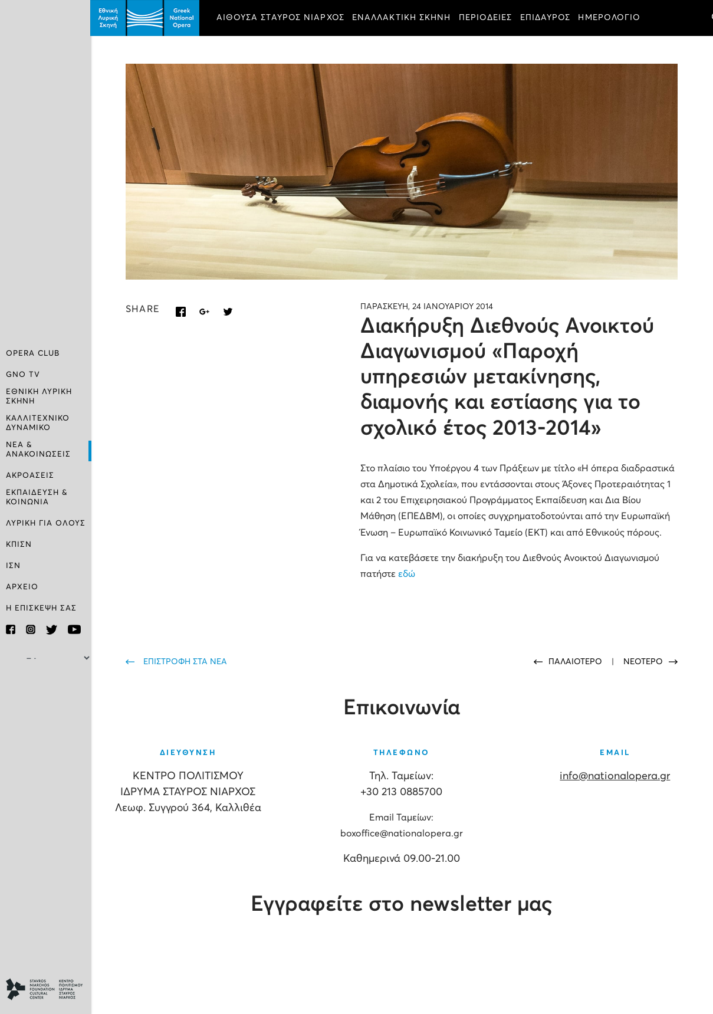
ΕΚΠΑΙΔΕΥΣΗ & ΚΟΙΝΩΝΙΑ (37, 497)
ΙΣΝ (13, 566)
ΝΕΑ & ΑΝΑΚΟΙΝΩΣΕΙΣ (38, 449)
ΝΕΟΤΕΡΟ (643, 661)
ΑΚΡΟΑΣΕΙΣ (30, 476)
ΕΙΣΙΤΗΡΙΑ (240, 51)
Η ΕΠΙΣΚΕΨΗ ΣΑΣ (41, 608)
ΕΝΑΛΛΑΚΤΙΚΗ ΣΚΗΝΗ (402, 18)
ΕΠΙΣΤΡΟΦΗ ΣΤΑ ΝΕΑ (186, 661)
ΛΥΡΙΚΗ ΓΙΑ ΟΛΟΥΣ (46, 523)
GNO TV (23, 375)
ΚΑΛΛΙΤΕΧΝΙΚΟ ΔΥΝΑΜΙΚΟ (38, 423)
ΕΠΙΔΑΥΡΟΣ (546, 18)
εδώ (407, 573)
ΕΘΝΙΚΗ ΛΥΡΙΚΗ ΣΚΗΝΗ (39, 396)
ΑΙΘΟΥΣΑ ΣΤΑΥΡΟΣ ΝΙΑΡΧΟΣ (282, 18)
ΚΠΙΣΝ (19, 545)
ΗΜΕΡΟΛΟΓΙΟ (611, 18)
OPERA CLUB (33, 353)
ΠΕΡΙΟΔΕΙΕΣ (487, 18)
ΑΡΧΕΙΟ (22, 587)
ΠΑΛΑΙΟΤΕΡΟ (576, 661)
